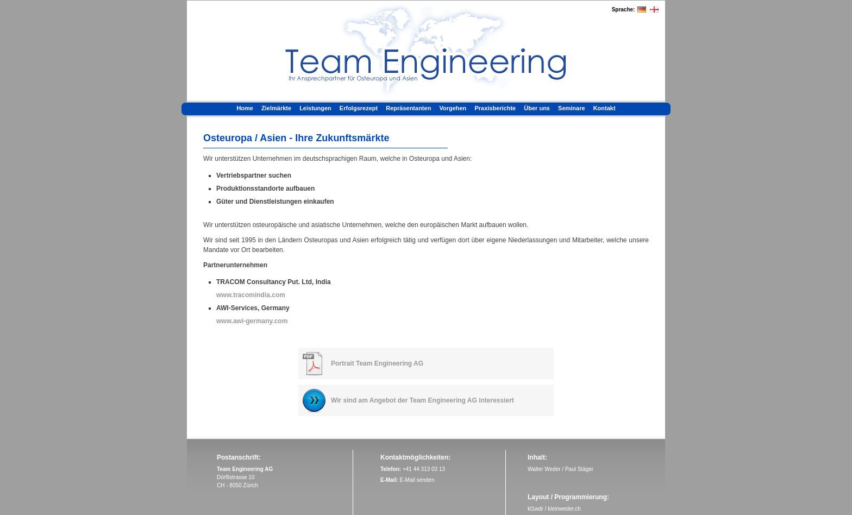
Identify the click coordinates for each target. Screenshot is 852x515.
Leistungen (315, 108)
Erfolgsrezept (359, 108)
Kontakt (604, 108)
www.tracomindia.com (250, 295)
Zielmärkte (276, 108)
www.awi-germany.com (251, 321)
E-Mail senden (417, 480)
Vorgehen (452, 108)
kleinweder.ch (564, 509)
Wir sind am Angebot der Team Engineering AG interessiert (422, 400)
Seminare (571, 108)
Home (244, 108)
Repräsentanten (408, 108)
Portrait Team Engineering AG (377, 363)
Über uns (537, 108)
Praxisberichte (495, 108)
